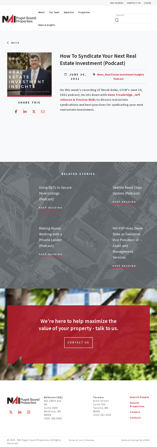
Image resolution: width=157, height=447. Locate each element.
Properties (84, 12)
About (41, 12)
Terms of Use (76, 439)
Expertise (69, 12)
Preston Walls (86, 99)
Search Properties (137, 404)
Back (15, 42)
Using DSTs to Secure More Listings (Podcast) (55, 193)
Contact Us (134, 3)
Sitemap (90, 439)
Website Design (130, 439)
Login (147, 3)
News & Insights (46, 25)
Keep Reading (51, 207)
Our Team (54, 12)
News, (106, 74)
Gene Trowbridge (120, 95)
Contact (135, 418)
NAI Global (118, 3)
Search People (139, 397)
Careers (135, 412)
